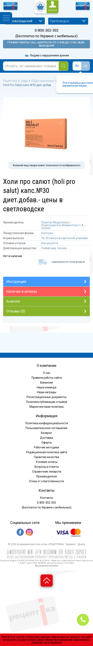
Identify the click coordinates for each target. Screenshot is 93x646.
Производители (46, 476)
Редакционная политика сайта (46, 452)
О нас (46, 372)
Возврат (46, 432)
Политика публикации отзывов (46, 401)
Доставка (46, 437)
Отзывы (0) (15, 311)
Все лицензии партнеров (46, 565)
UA (85, 65)
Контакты (46, 497)
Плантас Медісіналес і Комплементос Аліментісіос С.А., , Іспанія (63, 225)
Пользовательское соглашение (46, 428)
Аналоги (13, 301)
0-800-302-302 (47, 30)
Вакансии (46, 382)
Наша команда (46, 387)
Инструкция (16, 281)
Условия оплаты (46, 462)
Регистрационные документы (46, 397)
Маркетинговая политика (46, 406)
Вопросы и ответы (46, 466)
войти (52, 10)
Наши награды (46, 392)
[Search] (63, 66)
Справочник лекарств (46, 471)
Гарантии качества (46, 457)
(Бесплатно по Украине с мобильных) (46, 36)
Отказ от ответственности (46, 481)
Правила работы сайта (46, 377)
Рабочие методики (46, 447)
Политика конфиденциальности (46, 423)
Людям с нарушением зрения (46, 55)
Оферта (46, 442)
